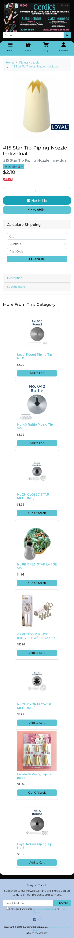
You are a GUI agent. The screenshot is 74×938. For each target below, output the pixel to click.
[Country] (37, 244)
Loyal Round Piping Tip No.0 (34, 356)
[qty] (37, 236)
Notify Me (37, 200)
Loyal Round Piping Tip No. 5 (34, 846)
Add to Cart (37, 373)
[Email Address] (28, 903)
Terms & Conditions (45, 909)
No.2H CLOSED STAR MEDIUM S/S (33, 496)
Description (14, 278)
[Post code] (37, 251)
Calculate (37, 259)
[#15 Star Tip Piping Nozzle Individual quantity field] (37, 191)
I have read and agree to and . (37, 910)
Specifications (16, 286)
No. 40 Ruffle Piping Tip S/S (35, 426)
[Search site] (67, 35)
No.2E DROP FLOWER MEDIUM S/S (34, 706)
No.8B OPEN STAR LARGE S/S (37, 566)
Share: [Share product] (13, 166)
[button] (37, 210)
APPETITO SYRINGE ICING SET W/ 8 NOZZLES (36, 636)
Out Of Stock (37, 513)
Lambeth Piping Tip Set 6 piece (36, 776)
